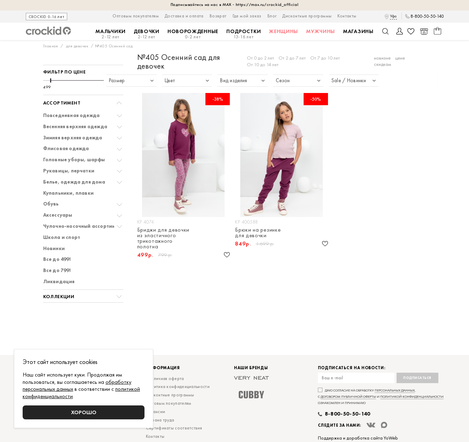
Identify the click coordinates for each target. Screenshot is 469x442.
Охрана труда (160, 420)
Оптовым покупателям (135, 16)
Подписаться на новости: (351, 368)
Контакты (346, 16)
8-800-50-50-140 (427, 16)
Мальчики (110, 34)
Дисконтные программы (306, 16)
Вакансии (155, 411)
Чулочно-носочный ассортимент (83, 226)
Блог (272, 16)
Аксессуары (57, 215)
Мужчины (320, 31)
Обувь (51, 204)
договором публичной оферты (348, 396)
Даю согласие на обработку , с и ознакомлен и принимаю (381, 396)
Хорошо (83, 412)
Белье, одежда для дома (74, 182)
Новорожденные (193, 34)
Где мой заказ (247, 16)
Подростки (244, 34)
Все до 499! (57, 259)
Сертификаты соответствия (174, 428)
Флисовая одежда (66, 148)
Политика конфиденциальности (178, 386)
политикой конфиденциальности (412, 396)
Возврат (218, 16)
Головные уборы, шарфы (74, 159)
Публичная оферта (165, 378)
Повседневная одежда (71, 115)
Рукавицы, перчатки (69, 170)
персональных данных (395, 390)
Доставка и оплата (184, 16)
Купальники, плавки (68, 193)
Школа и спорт (61, 237)
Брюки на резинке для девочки (258, 232)
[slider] (50, 80)
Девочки (146, 34)
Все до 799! (57, 270)
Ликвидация (59, 281)
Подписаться (417, 377)
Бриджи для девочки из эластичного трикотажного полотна (163, 238)
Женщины (283, 31)
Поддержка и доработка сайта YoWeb (358, 438)
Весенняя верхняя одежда (75, 126)
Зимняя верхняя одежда (72, 137)
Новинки (54, 248)
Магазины (358, 31)
